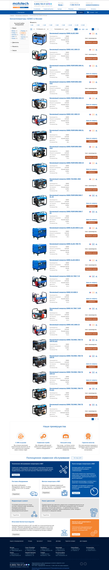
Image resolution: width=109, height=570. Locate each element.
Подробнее (16, 471)
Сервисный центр (48, 9)
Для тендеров (90, 539)
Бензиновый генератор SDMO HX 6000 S (61, 289)
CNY (87, 29)
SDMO (23, 33)
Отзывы (32, 539)
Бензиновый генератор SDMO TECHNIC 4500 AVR (64, 178)
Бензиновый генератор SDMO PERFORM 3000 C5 (64, 97)
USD (79, 29)
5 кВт (51, 25)
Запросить (92, 74)
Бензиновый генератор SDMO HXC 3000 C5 (62, 49)
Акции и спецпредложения (17, 539)
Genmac (24, 37)
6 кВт (57, 25)
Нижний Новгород (30, 551)
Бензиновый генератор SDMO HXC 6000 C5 (62, 321)
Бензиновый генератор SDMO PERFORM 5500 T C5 (65, 209)
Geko (14, 36)
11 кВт (77, 25)
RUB (76, 29)
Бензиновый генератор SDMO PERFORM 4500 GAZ (65, 146)
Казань (12, 551)
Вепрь (14, 31)
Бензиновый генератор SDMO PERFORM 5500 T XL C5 (66, 193)
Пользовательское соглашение (55, 566)
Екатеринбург (90, 546)
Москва (12, 546)
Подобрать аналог (92, 42)
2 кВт (32, 25)
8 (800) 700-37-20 (41, 4)
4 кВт (45, 25)
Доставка (62, 539)
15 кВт (83, 25)
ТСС (23, 35)
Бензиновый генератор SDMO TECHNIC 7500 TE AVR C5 (66, 369)
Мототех (20, 5)
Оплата (53, 539)
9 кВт (64, 25)
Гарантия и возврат (75, 539)
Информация (82, 9)
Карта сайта (66, 566)
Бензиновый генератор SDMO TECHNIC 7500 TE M (64, 401)
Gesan (14, 38)
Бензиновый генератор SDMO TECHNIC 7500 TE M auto (66, 385)
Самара (42, 551)
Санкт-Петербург (30, 546)
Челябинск (43, 546)
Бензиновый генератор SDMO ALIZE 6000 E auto (64, 225)
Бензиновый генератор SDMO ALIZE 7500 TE (63, 241)
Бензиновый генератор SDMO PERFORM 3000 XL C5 (65, 65)
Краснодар (59, 546)
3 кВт (38, 25)
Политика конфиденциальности (39, 566)
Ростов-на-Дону (60, 551)
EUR (83, 29)
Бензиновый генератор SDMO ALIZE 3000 (62, 33)
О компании (37, 9)
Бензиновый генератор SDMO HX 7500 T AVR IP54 (64, 305)
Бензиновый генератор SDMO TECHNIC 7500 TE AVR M (66, 353)
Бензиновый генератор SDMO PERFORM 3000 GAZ (65, 81)
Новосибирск (75, 546)
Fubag (14, 32)
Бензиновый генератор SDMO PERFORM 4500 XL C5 (65, 130)
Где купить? (42, 539)
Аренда (60, 9)
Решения (70, 9)
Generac (15, 34)
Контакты (93, 9)
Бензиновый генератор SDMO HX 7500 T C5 (62, 273)
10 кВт (71, 25)
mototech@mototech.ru (92, 5)
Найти (80, 12)
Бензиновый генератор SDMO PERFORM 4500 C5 (64, 162)
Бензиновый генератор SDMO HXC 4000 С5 (62, 113)
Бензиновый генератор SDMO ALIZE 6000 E (62, 257)
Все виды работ (78, 454)
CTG (23, 38)
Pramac (24, 31)
